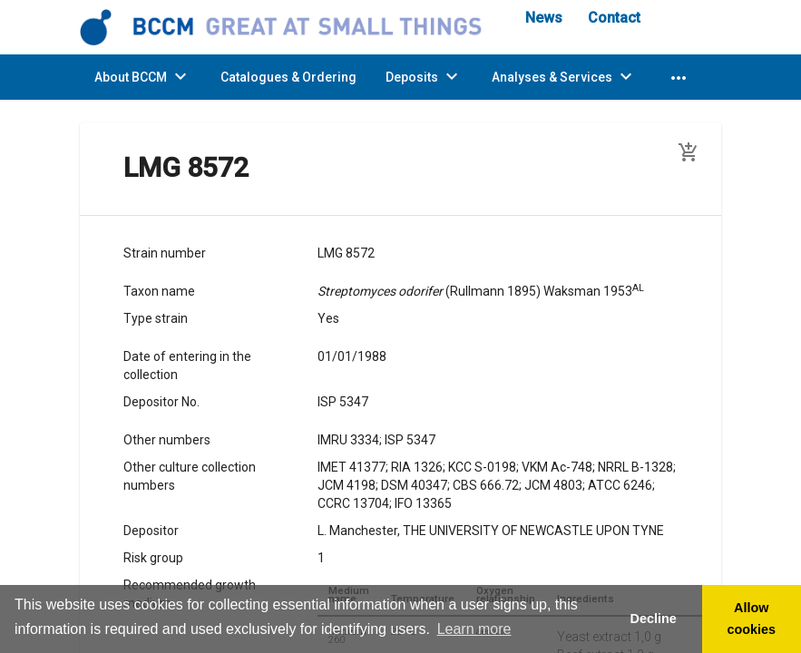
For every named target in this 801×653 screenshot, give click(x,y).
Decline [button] (653, 618)
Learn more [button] (474, 629)
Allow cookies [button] (752, 618)
